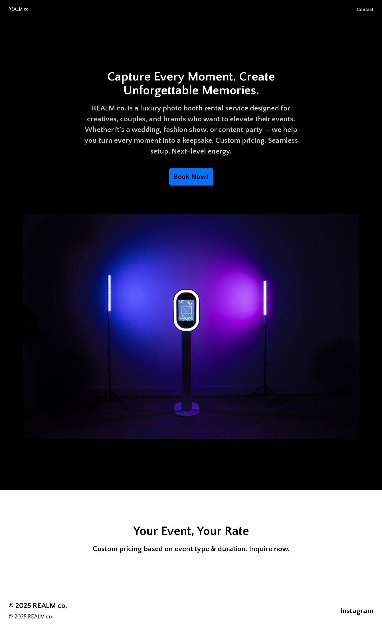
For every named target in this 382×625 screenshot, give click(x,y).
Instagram (356, 611)
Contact (365, 9)
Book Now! (191, 177)
